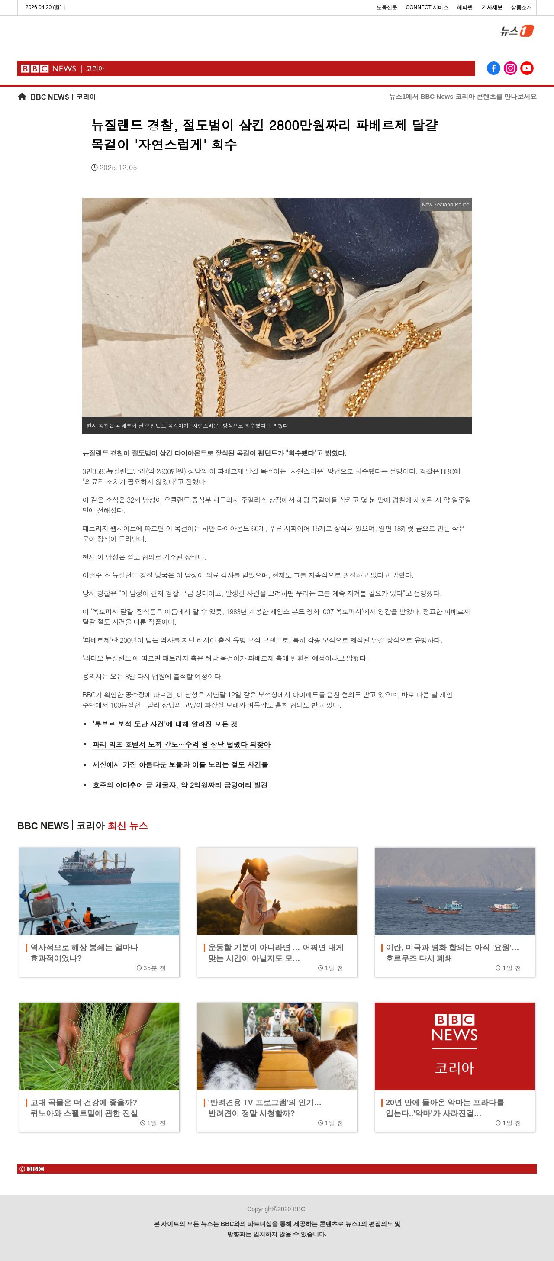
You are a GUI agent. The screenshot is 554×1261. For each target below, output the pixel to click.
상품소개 (521, 7)
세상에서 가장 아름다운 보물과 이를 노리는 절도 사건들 (180, 765)
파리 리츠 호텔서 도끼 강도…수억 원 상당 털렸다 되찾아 (182, 744)
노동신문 (387, 7)
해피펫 (465, 7)
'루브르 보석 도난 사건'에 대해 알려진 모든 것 (165, 724)
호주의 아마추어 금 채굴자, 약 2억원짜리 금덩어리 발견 (180, 785)
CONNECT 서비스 (427, 7)
